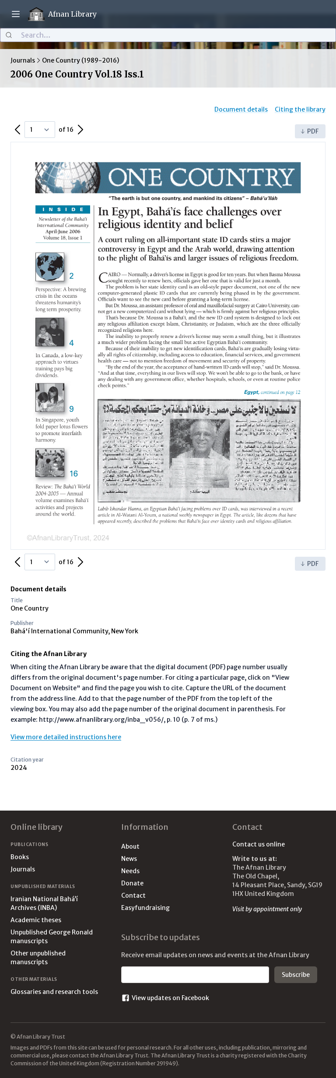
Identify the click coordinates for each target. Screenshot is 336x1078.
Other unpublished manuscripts (38, 957)
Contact (133, 895)
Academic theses (35, 920)
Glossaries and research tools (54, 992)
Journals (22, 60)
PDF (309, 131)
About (130, 846)
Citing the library (300, 109)
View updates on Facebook (165, 998)
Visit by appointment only (267, 909)
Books (19, 857)
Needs (130, 871)
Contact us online (258, 844)
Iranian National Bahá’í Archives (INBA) (44, 903)
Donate (132, 883)
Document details (241, 109)
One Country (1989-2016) (80, 60)
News (129, 859)
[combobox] (168, 35)
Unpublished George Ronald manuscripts (51, 936)
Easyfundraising (145, 908)
